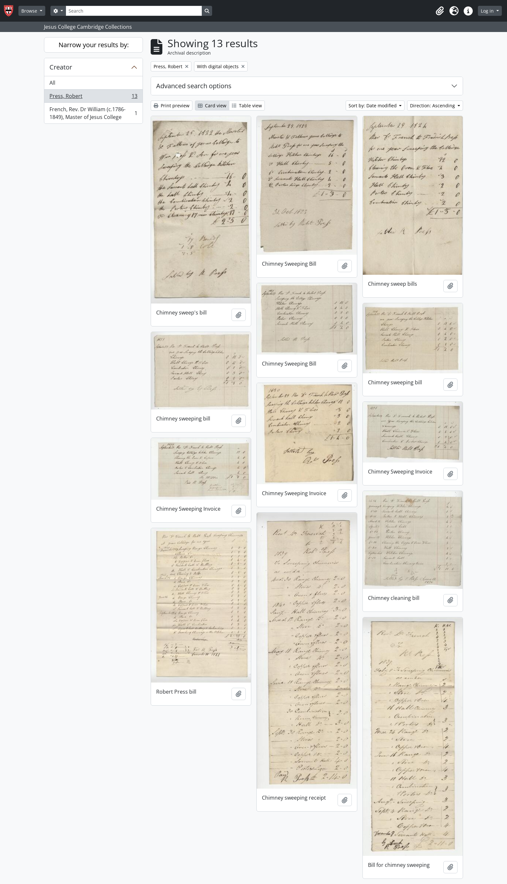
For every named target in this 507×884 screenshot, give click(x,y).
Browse (29, 11)
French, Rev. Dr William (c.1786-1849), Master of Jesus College (93, 113)
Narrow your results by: (94, 44)
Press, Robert (93, 97)
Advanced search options (194, 85)
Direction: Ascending (433, 105)
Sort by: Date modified (373, 105)
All (52, 82)
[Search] (134, 11)
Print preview (171, 105)
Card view (212, 105)
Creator (60, 67)
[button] (440, 11)
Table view (247, 105)
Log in (488, 11)
